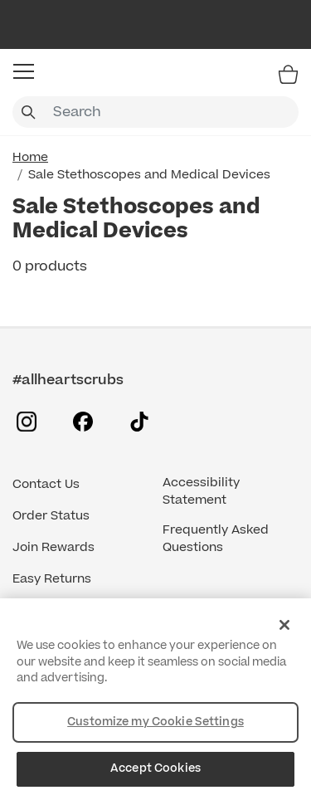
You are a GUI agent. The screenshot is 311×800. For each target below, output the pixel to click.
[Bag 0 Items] (288, 74)
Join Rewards (53, 547)
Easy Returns (51, 579)
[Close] (284, 625)
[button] (23, 71)
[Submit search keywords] (28, 112)
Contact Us (46, 484)
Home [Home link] (30, 157)
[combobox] (155, 112)
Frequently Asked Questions (216, 538)
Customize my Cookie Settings (155, 722)
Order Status (51, 515)
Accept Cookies (155, 768)
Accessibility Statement (201, 491)
